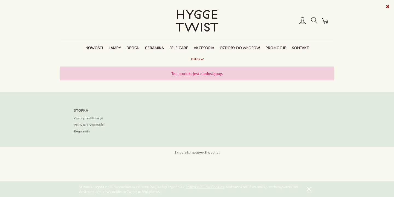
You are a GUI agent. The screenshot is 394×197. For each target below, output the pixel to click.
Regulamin (82, 131)
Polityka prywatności (89, 124)
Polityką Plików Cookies (205, 186)
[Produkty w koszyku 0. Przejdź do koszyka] (326, 23)
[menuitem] (94, 47)
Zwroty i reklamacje (88, 118)
